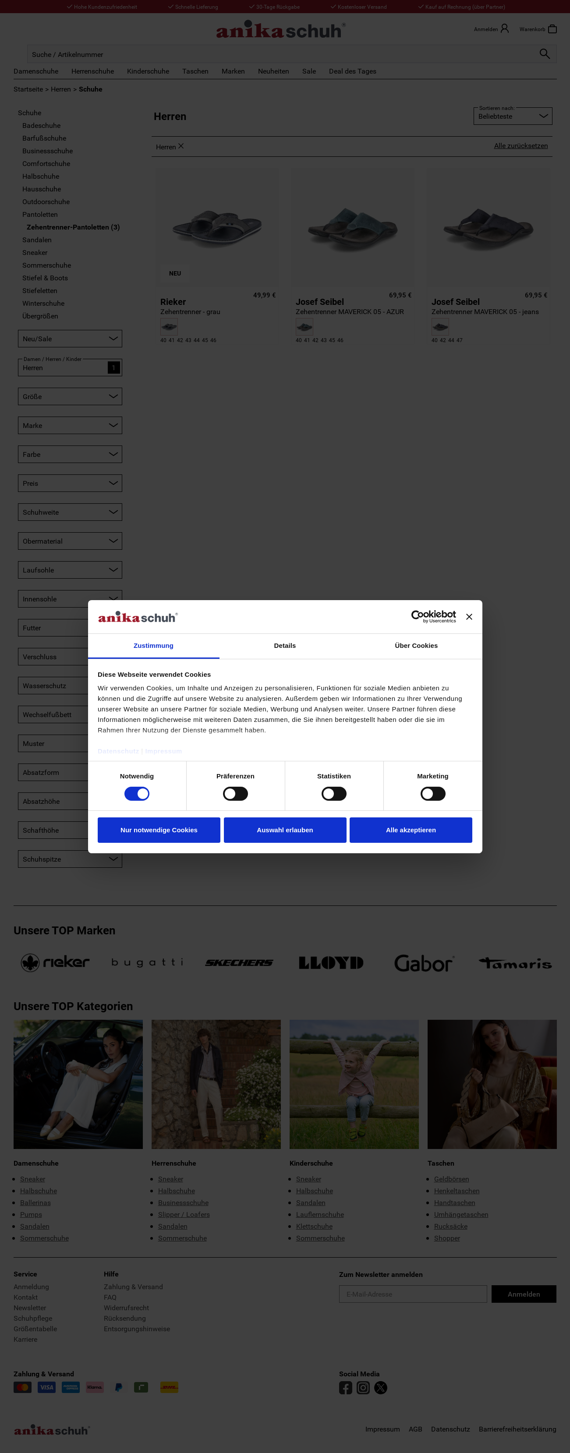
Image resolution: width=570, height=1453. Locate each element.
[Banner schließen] (469, 617)
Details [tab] (285, 645)
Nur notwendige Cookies (159, 830)
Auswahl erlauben (285, 830)
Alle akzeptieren (411, 830)
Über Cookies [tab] (416, 645)
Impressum (163, 751)
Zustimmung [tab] (153, 645)
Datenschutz (118, 751)
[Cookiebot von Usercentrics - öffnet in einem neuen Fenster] (417, 616)
